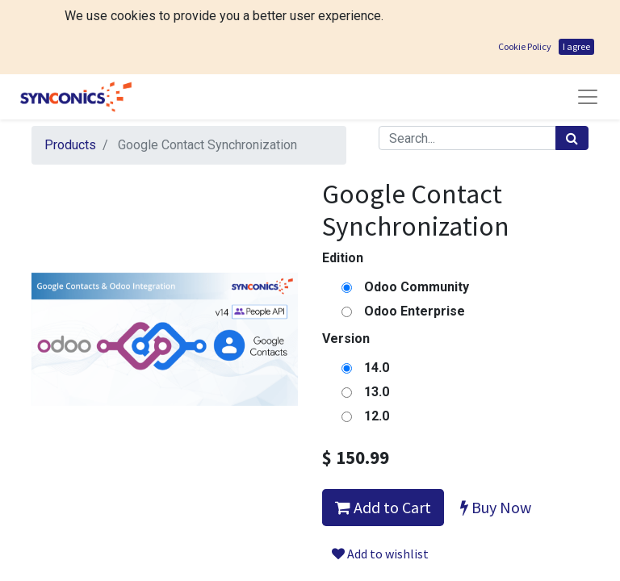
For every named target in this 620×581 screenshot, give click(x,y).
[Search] (572, 64)
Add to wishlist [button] (380, 479)
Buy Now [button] (495, 433)
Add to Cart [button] (383, 433)
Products (70, 70)
